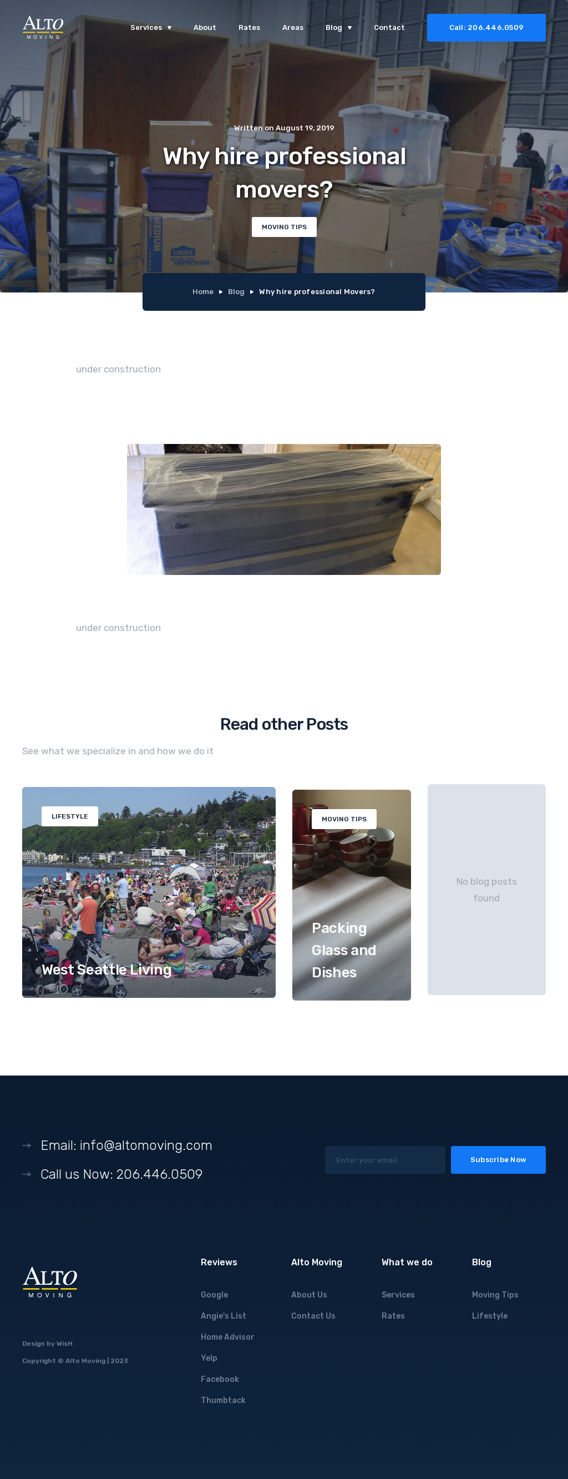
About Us (309, 1295)
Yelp (209, 1358)
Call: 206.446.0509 (486, 27)
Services (398, 1295)
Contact (389, 27)
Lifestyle (490, 1316)
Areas (292, 27)
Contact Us (313, 1316)
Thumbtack (223, 1400)
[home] (43, 28)
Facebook (220, 1379)
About (205, 27)
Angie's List (223, 1316)
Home (203, 291)
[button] (150, 27)
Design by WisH (47, 1343)
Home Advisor (228, 1337)
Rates (249, 27)
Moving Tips (495, 1295)
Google (214, 1295)
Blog (236, 291)
